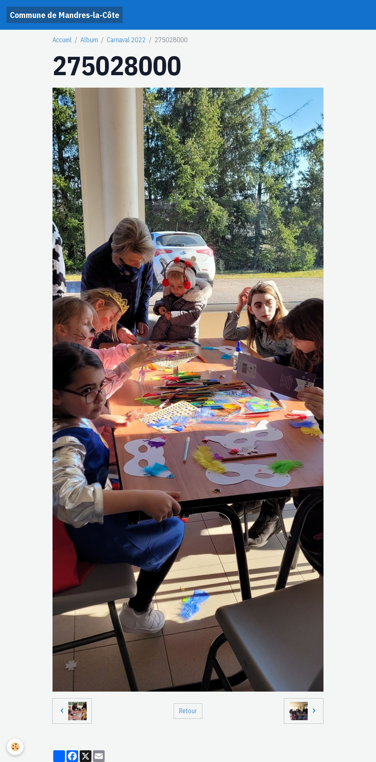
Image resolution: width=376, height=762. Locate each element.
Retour (188, 711)
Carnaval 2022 (126, 40)
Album (89, 40)
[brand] (65, 15)
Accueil (62, 40)
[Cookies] (15, 747)
